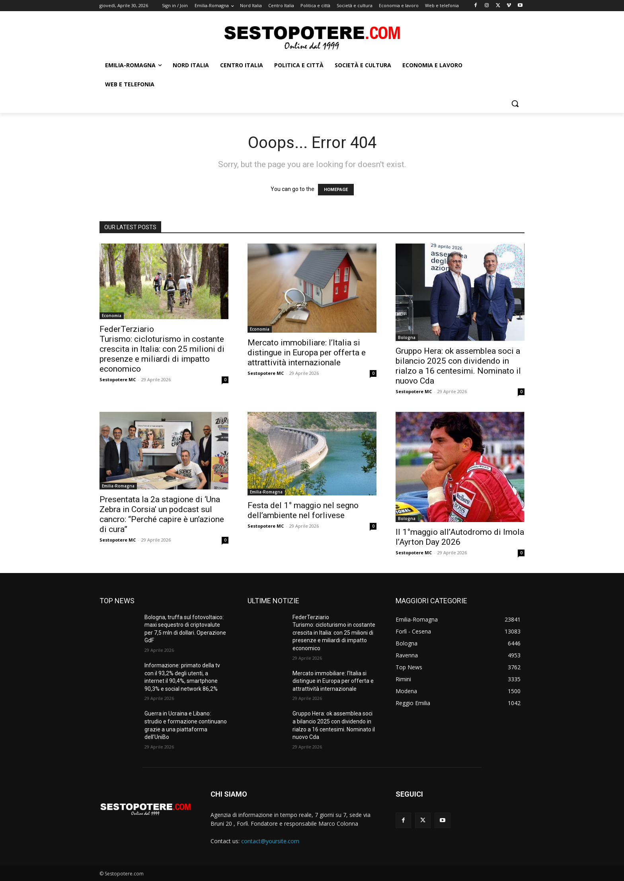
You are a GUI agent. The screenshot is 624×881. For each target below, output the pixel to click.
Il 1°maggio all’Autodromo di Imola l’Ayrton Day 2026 (460, 537)
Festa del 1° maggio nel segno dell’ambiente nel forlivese (303, 510)
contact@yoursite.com (270, 841)
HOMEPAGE (336, 189)
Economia (111, 315)
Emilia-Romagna (118, 486)
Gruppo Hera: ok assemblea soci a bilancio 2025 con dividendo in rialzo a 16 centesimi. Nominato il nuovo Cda (458, 366)
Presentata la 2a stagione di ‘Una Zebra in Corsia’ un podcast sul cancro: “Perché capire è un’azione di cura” (161, 514)
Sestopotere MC (117, 379)
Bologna (406, 337)
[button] (515, 103)
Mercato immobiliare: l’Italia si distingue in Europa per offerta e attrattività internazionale (307, 352)
